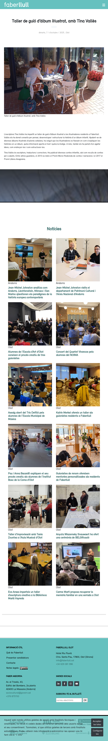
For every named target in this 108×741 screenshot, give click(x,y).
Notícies (54, 228)
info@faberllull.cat (65, 660)
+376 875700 (12, 696)
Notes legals (17, 668)
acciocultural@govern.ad (18, 692)
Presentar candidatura (17, 658)
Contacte (10, 663)
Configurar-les (98, 732)
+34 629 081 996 (64, 664)
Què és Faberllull (14, 652)
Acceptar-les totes (97, 723)
